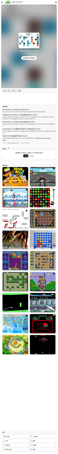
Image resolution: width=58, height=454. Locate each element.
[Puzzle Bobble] (15, 260)
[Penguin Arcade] (15, 197)
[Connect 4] (43, 239)
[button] (4, 140)
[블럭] (42, 440)
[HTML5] (15, 436)
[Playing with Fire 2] (43, 218)
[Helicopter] (15, 302)
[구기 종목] (42, 436)
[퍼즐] (42, 449)
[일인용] (42, 445)
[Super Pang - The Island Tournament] (15, 239)
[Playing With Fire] (43, 260)
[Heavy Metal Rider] (43, 176)
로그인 (31, 156)
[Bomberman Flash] (15, 281)
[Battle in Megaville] (43, 302)
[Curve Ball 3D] (43, 323)
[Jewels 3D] (43, 197)
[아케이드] (15, 445)
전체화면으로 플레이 (29, 58)
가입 (26, 156)
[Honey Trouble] (15, 344)
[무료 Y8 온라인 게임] (8, 2)
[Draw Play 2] (15, 218)
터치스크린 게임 (11, 138)
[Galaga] (43, 344)
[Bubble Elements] (15, 323)
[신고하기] (14, 90)
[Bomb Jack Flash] (43, 281)
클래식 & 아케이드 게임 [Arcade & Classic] (13, 143)
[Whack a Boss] (15, 176)
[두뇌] (15, 440)
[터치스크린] (15, 449)
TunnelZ (37, 138)
